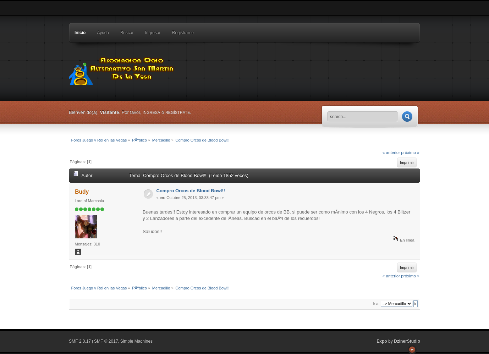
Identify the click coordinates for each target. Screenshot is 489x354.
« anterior (391, 152)
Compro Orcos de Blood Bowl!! (190, 190)
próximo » (410, 152)
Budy (82, 192)
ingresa (151, 112)
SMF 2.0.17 (80, 341)
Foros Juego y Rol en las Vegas (122, 69)
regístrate (177, 112)
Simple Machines (136, 341)
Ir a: (376, 304)
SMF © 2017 (106, 341)
